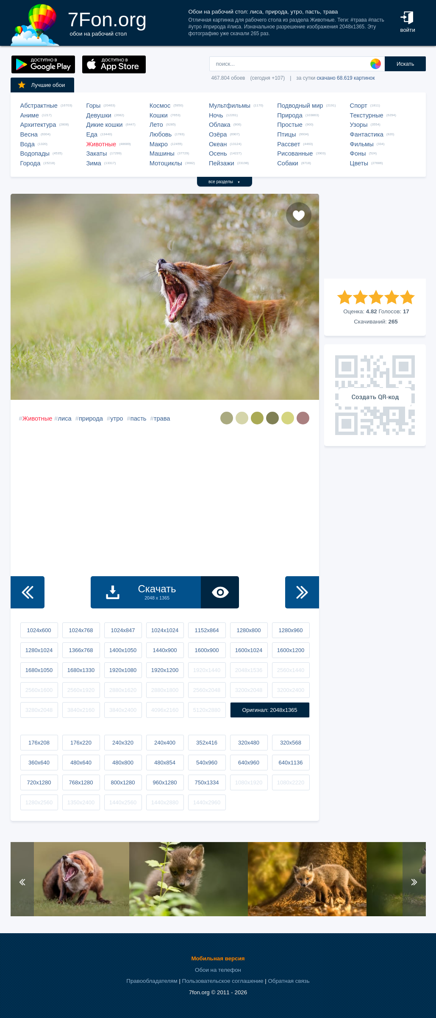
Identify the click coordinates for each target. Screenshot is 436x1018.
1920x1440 (206, 670)
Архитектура (38, 124)
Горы (93, 105)
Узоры (359, 124)
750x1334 (206, 782)
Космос (160, 105)
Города (30, 163)
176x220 (81, 742)
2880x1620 (122, 690)
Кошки (159, 115)
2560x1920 (80, 690)
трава (162, 418)
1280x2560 (39, 802)
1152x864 (206, 630)
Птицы (286, 134)
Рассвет (288, 144)
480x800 (122, 762)
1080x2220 (290, 782)
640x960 (248, 762)
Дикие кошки (104, 124)
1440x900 (165, 650)
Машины (162, 153)
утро (116, 418)
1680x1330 (80, 670)
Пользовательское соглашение (223, 981)
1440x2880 (164, 802)
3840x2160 (80, 710)
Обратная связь (288, 981)
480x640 (81, 762)
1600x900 (206, 650)
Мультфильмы (229, 105)
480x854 (164, 762)
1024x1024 (164, 630)
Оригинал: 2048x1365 (269, 710)
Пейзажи (221, 163)
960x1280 (165, 782)
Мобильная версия (217, 958)
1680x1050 (39, 670)
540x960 (206, 762)
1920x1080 (122, 670)
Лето (156, 124)
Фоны (358, 153)
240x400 (164, 742)
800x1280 (123, 782)
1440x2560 (122, 802)
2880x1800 (164, 690)
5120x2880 (206, 710)
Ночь (216, 115)
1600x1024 (248, 650)
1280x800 (248, 630)
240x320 (122, 742)
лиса (64, 418)
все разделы (224, 181)
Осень (218, 153)
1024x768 (81, 630)
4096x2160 (164, 710)
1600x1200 (290, 650)
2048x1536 (248, 670)
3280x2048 (39, 710)
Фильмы (362, 144)
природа (91, 418)
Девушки (98, 115)
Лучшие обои (41, 84)
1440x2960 (206, 802)
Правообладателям (151, 981)
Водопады (35, 153)
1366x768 (81, 650)
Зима (93, 163)
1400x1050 (122, 650)
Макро (159, 144)
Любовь (161, 134)
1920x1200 (164, 670)
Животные (101, 144)
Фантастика (366, 134)
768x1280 (81, 782)
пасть (139, 418)
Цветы (359, 163)
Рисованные (295, 153)
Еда (91, 134)
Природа (290, 115)
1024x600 (39, 630)
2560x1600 (39, 690)
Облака (219, 124)
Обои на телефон (218, 970)
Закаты (96, 153)
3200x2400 (290, 690)
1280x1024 (39, 650)
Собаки (287, 163)
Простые (290, 124)
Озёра (218, 134)
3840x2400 (122, 710)
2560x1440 (290, 670)
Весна (29, 134)
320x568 (290, 742)
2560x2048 (206, 690)
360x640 (39, 762)
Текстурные (366, 115)
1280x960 (290, 630)
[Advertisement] (375, 236)
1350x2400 (80, 802)
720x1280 (39, 782)
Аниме (29, 115)
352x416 (206, 742)
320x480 (248, 742)
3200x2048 (248, 690)
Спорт (358, 105)
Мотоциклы (166, 163)
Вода (27, 144)
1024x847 (123, 630)
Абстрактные (39, 105)
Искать (405, 64)
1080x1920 (248, 782)
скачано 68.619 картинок (346, 78)
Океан (218, 144)
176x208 (39, 742)
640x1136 (290, 762)
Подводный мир (300, 105)
